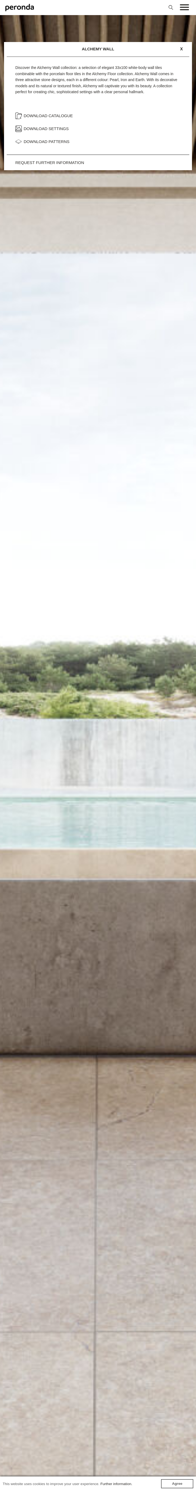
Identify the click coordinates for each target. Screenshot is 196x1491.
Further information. (116, 1484)
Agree (177, 1484)
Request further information (49, 162)
